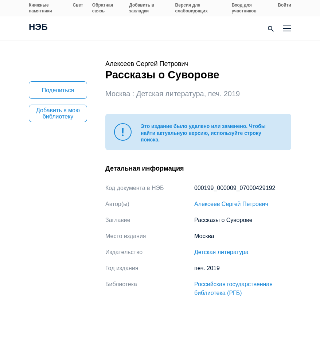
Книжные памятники (40, 8)
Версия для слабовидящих (191, 8)
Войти (284, 5)
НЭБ (38, 28)
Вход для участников (244, 8)
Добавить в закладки (141, 8)
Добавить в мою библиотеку (58, 113)
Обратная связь (102, 8)
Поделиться (58, 90)
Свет (78, 5)
